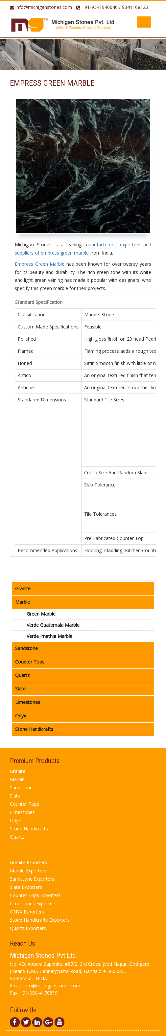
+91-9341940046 (100, 7)
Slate (20, 689)
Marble (22, 602)
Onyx (20, 715)
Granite (23, 588)
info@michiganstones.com (43, 7)
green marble (41, 614)
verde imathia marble (49, 636)
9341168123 (135, 7)
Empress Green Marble (39, 264)
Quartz (22, 675)
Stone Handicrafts (34, 729)
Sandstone (26, 648)
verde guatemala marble (53, 625)
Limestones (27, 702)
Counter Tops (29, 662)
